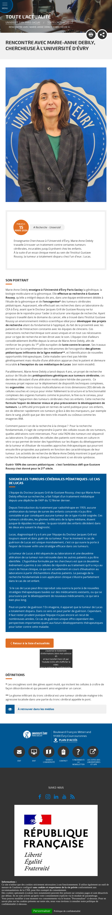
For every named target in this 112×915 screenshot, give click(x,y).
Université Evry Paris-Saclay (23, 22)
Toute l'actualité (58, 22)
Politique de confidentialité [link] (67, 911)
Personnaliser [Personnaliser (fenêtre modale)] (42, 911)
